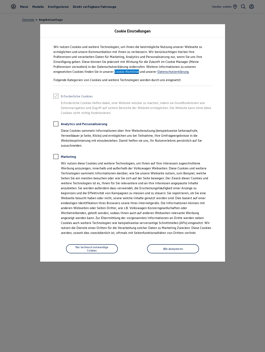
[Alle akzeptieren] (173, 248)
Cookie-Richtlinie (126, 71)
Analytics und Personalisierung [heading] (80, 124)
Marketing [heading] (64, 157)
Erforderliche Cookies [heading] (73, 97)
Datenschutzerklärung (173, 71)
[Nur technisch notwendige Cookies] (92, 248)
